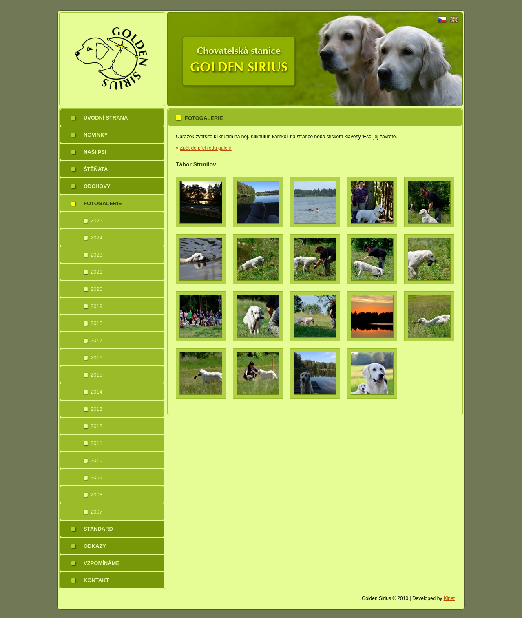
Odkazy (95, 546)
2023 (96, 255)
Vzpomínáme (101, 563)
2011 (96, 443)
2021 (96, 272)
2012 (96, 426)
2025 (96, 220)
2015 (96, 375)
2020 (96, 289)
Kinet (449, 598)
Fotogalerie (103, 203)
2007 (96, 512)
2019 (96, 306)
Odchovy (97, 186)
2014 (96, 392)
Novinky (96, 135)
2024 (96, 238)
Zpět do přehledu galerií (206, 148)
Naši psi (95, 152)
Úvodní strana (106, 118)
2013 (96, 409)
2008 (96, 495)
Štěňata (96, 169)
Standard (98, 529)
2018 (96, 323)
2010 (96, 460)
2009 (96, 477)
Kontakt (96, 580)
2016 (96, 357)
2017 (96, 340)
